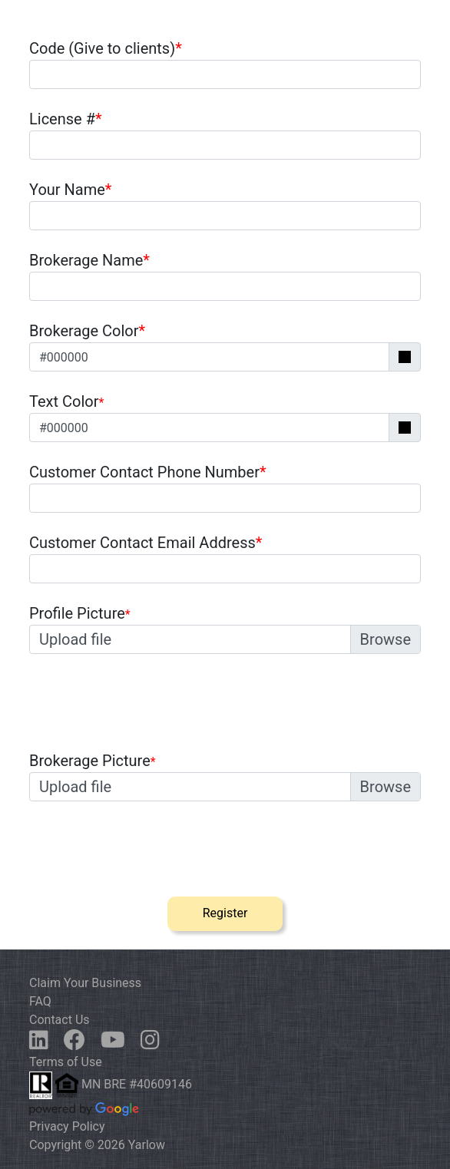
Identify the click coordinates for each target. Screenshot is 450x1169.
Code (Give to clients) (105, 48)
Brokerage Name (89, 260)
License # (65, 119)
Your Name (70, 189)
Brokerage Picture (90, 760)
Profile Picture (77, 613)
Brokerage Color (87, 331)
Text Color (63, 401)
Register (225, 913)
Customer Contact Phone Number (147, 472)
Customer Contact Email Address (145, 542)
